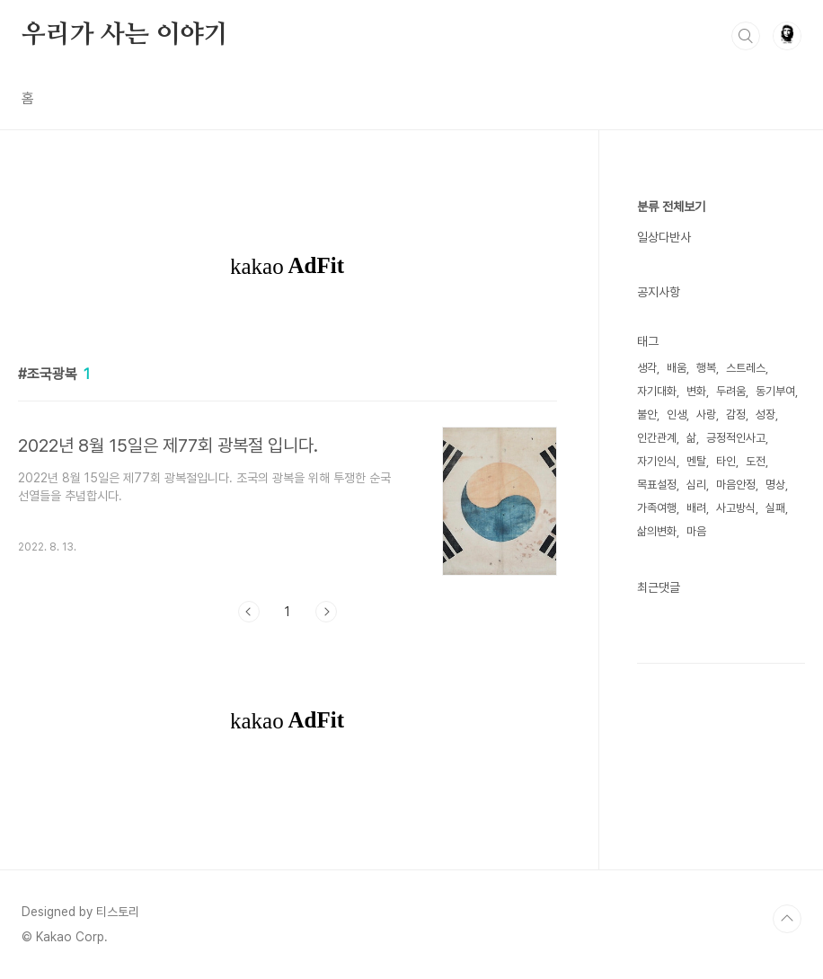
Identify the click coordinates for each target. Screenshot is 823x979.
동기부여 (775, 391)
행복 (706, 368)
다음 (326, 611)
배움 (676, 368)
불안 (647, 414)
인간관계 (657, 438)
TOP (787, 918)
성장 (765, 414)
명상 (775, 484)
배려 (696, 508)
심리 (696, 484)
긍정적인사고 (735, 438)
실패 (775, 508)
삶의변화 (657, 531)
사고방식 (736, 508)
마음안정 (736, 484)
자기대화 (657, 391)
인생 (676, 414)
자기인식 (657, 461)
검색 (745, 35)
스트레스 (745, 368)
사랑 (706, 414)
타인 (726, 461)
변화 (696, 391)
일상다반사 (664, 237)
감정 (736, 414)
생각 (647, 368)
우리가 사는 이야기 (125, 35)
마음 (696, 531)
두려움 (731, 391)
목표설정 (657, 484)
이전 (249, 611)
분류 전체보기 (671, 206)
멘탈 (696, 461)
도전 (755, 461)
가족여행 (657, 508)
